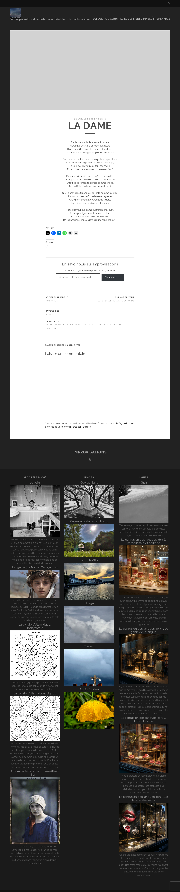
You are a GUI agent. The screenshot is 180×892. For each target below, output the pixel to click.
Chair (143, 478)
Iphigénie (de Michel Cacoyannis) (35, 563)
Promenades (163, 12)
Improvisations (90, 448)
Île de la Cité (89, 556)
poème (102, 115)
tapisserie (51, 324)
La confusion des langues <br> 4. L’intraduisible (143, 715)
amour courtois (55, 321)
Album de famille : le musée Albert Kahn (35, 769)
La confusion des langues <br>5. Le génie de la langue (143, 626)
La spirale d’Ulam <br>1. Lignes (35, 689)
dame (78, 321)
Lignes (137, 12)
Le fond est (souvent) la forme (116, 297)
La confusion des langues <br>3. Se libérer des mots (143, 794)
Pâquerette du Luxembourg (89, 517)
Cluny (69, 321)
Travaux (89, 642)
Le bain (35, 478)
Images (148, 12)
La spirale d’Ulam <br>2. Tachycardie (34, 622)
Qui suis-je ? (101, 12)
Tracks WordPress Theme (78, 889)
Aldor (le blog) (121, 12)
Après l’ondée (89, 685)
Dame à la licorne (92, 321)
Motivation (52, 297)
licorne (117, 321)
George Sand (89, 478)
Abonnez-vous (112, 273)
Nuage (89, 599)
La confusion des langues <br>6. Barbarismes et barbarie (143, 537)
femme (108, 321)
